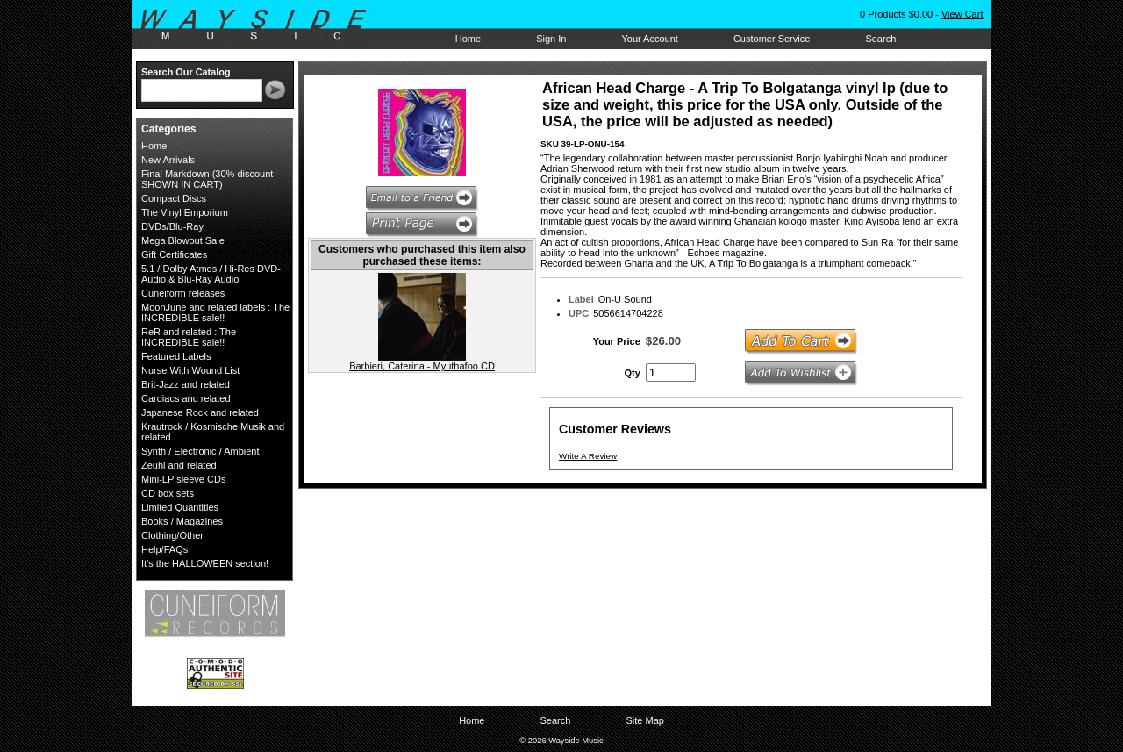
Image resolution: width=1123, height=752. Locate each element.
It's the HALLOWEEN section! (204, 563)
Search (880, 38)
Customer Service (771, 38)
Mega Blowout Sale (183, 240)
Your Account (649, 38)
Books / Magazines (182, 521)
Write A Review (588, 456)
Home (468, 38)
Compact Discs (173, 198)
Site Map (644, 720)
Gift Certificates (174, 254)
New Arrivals (168, 159)
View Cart (962, 14)
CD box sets (167, 493)
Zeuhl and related (179, 465)
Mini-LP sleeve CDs (183, 479)
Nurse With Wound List (190, 370)
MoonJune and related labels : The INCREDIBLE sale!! (215, 312)
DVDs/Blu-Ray (172, 226)
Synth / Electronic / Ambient (200, 451)
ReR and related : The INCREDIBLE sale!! (188, 336)
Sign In (551, 38)
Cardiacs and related (186, 398)
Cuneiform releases (183, 293)
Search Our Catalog (186, 72)
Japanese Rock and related (200, 412)
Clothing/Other (172, 535)
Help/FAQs (164, 549)
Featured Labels (176, 356)
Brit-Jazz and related (185, 384)
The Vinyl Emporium (184, 212)
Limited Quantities (179, 507)
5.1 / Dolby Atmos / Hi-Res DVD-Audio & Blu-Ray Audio (211, 273)
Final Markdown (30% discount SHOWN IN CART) (207, 179)
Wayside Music (262, 25)
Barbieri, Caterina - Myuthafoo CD (422, 366)
